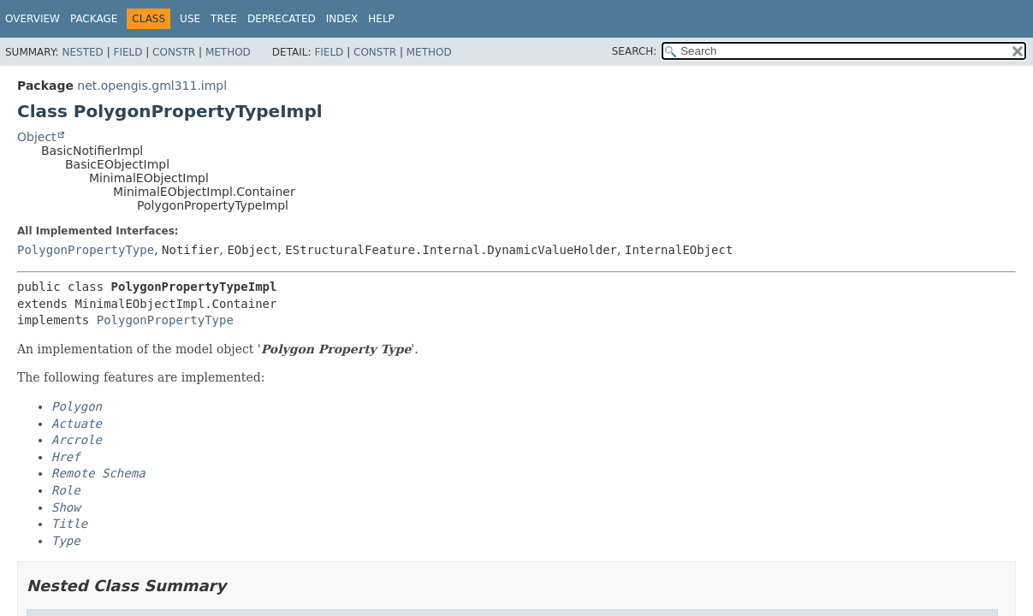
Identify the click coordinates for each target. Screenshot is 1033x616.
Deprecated (281, 19)
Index (342, 19)
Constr (173, 52)
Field (127, 52)
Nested (82, 52)
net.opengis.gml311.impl (152, 85)
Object (36, 137)
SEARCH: (634, 51)
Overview (32, 19)
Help (381, 19)
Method (228, 52)
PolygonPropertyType (85, 250)
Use (190, 19)
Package (93, 19)
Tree (224, 19)
